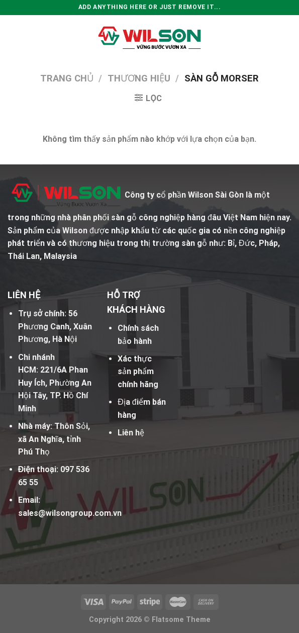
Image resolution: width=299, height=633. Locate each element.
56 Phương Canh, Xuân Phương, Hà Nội (55, 326)
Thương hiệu (139, 78)
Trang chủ (66, 78)
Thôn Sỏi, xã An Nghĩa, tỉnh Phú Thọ (54, 439)
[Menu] (14, 37)
